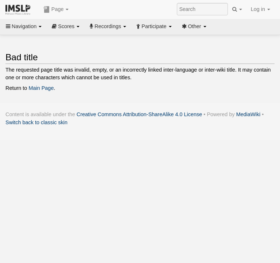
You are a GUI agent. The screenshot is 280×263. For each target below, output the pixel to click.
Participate (153, 26)
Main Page (41, 88)
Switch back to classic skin (36, 122)
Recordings (108, 26)
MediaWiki (248, 114)
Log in (260, 9)
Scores (65, 26)
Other (194, 26)
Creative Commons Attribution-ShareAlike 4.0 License (139, 114)
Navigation (24, 26)
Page (56, 9)
